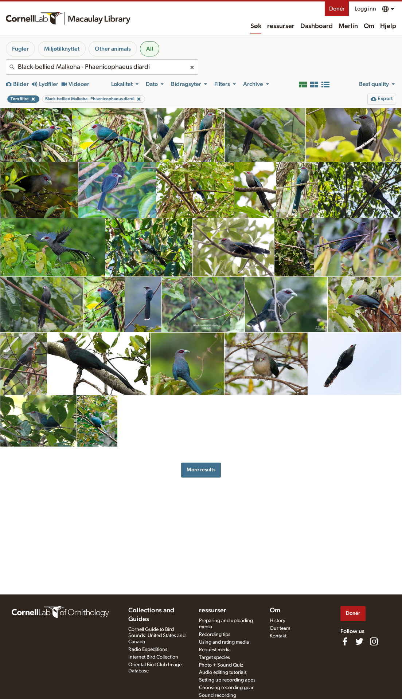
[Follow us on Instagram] (374, 641)
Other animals (113, 49)
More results (201, 469)
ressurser (280, 26)
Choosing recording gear (226, 687)
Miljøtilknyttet (61, 49)
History (277, 620)
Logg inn (365, 9)
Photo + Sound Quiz (221, 665)
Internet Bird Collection (153, 657)
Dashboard (316, 26)
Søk (255, 26)
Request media (215, 649)
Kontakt (278, 636)
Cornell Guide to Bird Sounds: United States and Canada (157, 635)
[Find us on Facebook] (344, 641)
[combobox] (102, 67)
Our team (280, 628)
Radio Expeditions (147, 649)
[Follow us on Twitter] (359, 641)
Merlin (348, 26)
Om (369, 26)
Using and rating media (224, 642)
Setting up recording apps (227, 680)
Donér (336, 9)
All (149, 49)
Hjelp (388, 26)
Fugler (20, 49)
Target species (214, 657)
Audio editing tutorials (223, 672)
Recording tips (214, 634)
